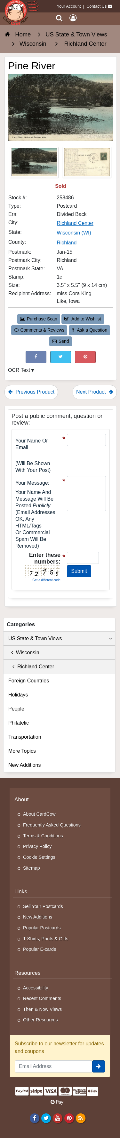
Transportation (24, 737)
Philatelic (18, 723)
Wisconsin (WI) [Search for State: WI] (74, 232)
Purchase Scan (38, 318)
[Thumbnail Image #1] (35, 164)
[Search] (59, 18)
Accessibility (35, 987)
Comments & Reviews (39, 330)
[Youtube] (57, 1118)
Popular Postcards (42, 927)
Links (20, 891)
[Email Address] (53, 1066)
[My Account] (72, 18)
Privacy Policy (37, 846)
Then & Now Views (42, 1009)
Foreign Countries (28, 680)
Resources (27, 973)
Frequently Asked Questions (52, 824)
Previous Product (31, 392)
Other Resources (40, 1019)
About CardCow (39, 814)
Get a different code (46, 580)
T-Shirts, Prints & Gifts (45, 938)
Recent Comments (42, 998)
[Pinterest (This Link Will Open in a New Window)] (85, 357)
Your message (31, 483)
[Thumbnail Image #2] (87, 164)
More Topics (22, 751)
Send (60, 341)
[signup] (98, 1066)
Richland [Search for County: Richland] (66, 242)
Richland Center (31, 666)
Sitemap (31, 868)
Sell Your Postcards (43, 906)
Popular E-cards (39, 949)
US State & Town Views (60, 638)
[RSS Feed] (80, 1118)
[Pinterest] (69, 1118)
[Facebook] (34, 1118)
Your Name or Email (31, 444)
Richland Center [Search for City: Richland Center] (75, 223)
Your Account (69, 6)
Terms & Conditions (43, 835)
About (21, 799)
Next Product (94, 392)
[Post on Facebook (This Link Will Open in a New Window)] (36, 357)
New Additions (24, 765)
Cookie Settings (39, 857)
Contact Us (96, 6)
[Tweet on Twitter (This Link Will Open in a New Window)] (60, 357)
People (16, 708)
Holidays (18, 694)
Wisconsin (23, 652)
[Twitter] (46, 1118)
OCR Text (19, 370)
